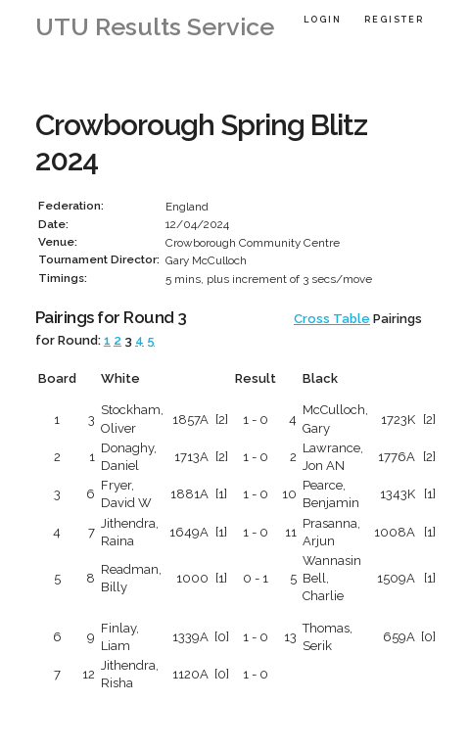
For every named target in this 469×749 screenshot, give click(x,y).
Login (323, 19)
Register (394, 19)
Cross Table (332, 318)
